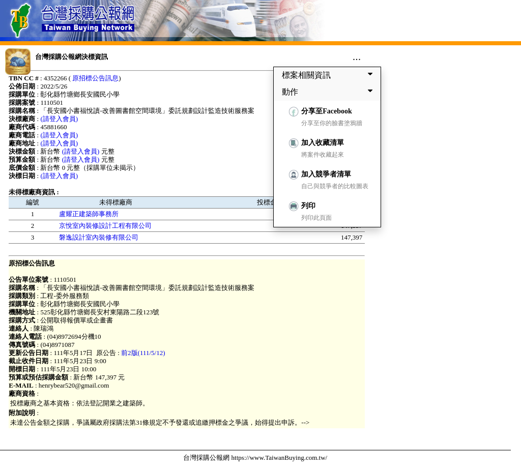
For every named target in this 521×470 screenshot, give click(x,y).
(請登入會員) (59, 119)
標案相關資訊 (329, 74)
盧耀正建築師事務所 (89, 214)
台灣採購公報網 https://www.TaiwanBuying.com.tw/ (255, 457)
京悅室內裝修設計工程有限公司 (105, 225)
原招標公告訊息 (95, 78)
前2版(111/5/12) (143, 353)
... (357, 56)
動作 (329, 91)
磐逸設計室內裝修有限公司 (98, 237)
